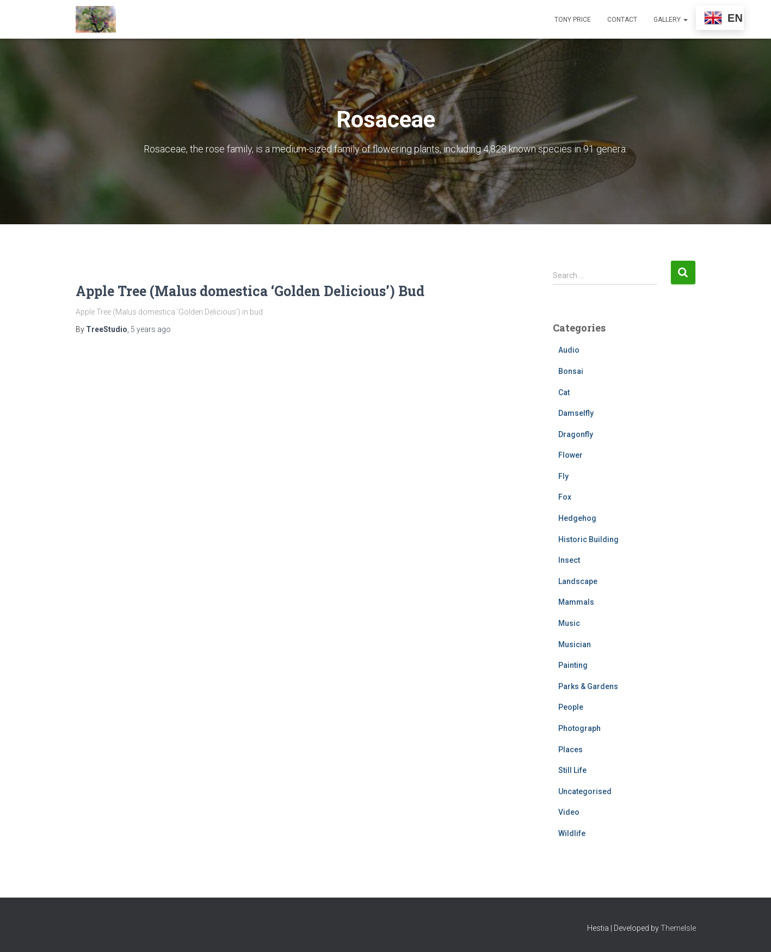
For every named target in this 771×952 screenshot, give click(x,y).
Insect (569, 560)
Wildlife (571, 833)
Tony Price (572, 19)
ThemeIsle (678, 928)
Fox (564, 497)
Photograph (579, 728)
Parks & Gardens (588, 686)
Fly (563, 476)
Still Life (572, 770)
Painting (573, 665)
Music (569, 623)
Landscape (577, 581)
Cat (564, 392)
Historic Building (588, 539)
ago (151, 329)
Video (568, 812)
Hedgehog (577, 518)
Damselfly (576, 413)
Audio (568, 350)
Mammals (576, 602)
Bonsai (570, 371)
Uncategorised (585, 791)
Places (570, 749)
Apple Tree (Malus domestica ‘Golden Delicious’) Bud (250, 291)
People (570, 707)
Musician (574, 644)
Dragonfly (575, 434)
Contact (622, 19)
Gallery (670, 19)
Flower (570, 455)
